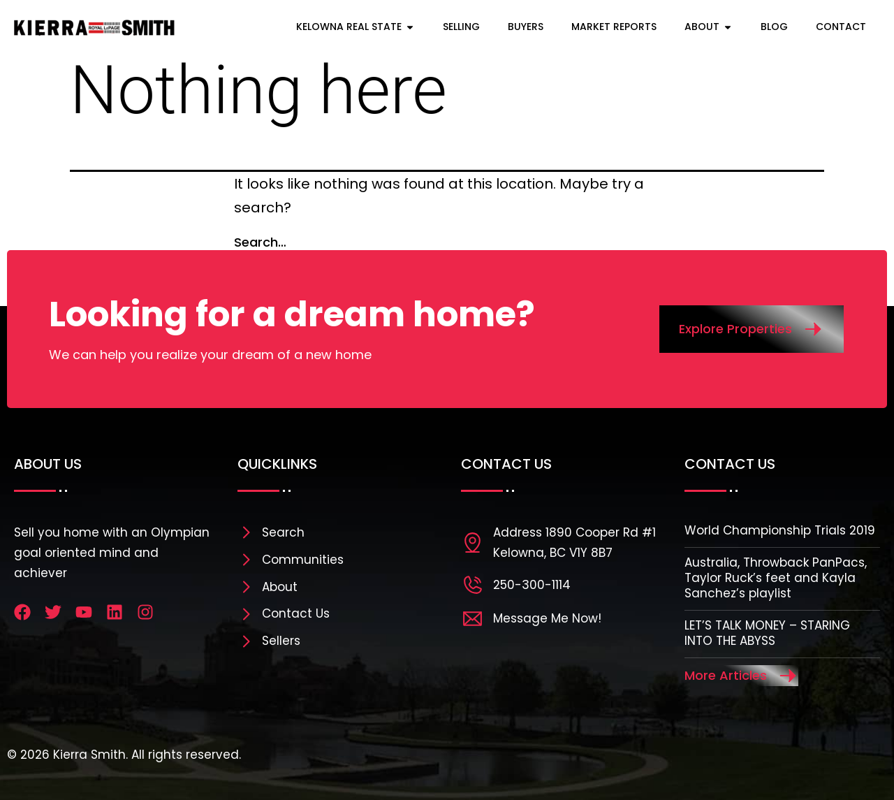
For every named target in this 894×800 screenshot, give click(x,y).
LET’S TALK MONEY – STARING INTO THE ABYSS (767, 633)
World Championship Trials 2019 (779, 530)
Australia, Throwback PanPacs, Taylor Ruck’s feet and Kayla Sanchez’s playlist (775, 578)
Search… (260, 242)
